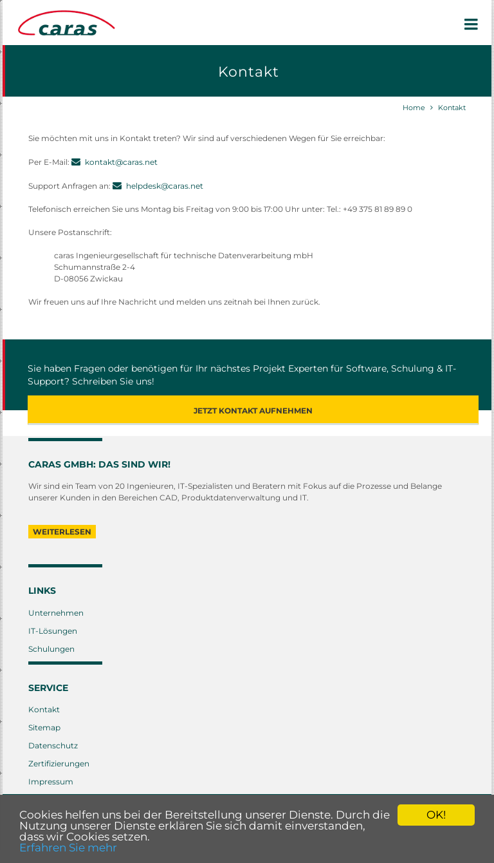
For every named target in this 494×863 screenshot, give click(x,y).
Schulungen (51, 649)
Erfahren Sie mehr (68, 847)
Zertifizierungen (58, 763)
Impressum (50, 781)
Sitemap (44, 727)
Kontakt (452, 107)
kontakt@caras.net (121, 162)
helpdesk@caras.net (164, 186)
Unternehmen (56, 613)
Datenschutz (53, 745)
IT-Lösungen (52, 631)
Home (414, 107)
